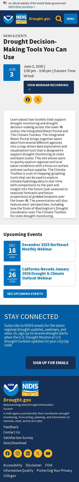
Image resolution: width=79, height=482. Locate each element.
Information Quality (18, 470)
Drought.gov (39, 18)
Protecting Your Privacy (54, 470)
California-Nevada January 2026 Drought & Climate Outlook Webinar (45, 274)
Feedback (11, 427)
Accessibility (12, 465)
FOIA (48, 465)
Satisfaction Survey (18, 437)
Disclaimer (34, 465)
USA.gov (9, 475)
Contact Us (11, 432)
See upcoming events (25, 293)
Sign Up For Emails (50, 362)
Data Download (15, 443)
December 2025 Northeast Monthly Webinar (45, 247)
